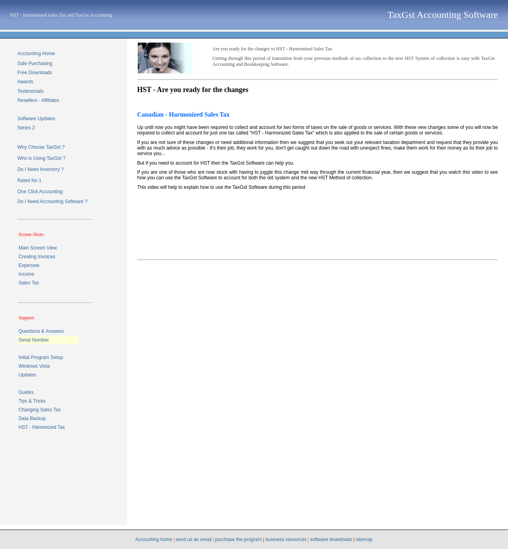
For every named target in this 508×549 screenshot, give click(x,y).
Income (26, 274)
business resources (285, 539)
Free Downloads (34, 72)
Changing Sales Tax (40, 410)
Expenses (29, 265)
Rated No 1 (29, 180)
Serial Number (34, 340)
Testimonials (30, 91)
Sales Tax (29, 283)
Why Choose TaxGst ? (41, 147)
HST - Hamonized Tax (42, 427)
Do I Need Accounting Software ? (52, 201)
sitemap (364, 539)
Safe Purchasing (34, 63)
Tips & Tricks (32, 401)
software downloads (331, 539)
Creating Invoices (37, 256)
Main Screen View (38, 248)
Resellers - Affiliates (38, 100)
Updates (28, 375)
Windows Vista (34, 366)
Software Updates (36, 118)
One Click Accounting (40, 191)
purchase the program (238, 539)
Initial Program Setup (41, 357)
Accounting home (154, 539)
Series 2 (26, 128)
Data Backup (32, 418)
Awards (25, 81)
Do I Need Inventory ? (40, 169)
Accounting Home (36, 53)
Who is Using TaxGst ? (41, 158)
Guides (26, 392)
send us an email (194, 539)
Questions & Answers (41, 331)
